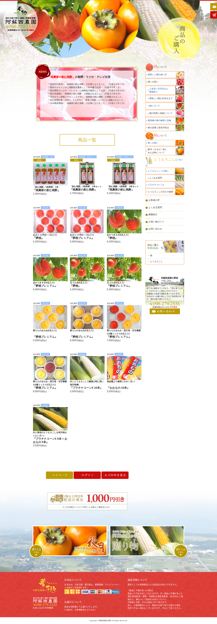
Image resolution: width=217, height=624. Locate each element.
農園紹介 (152, 214)
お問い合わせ (155, 229)
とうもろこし (156, 261)
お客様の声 (154, 200)
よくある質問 (155, 178)
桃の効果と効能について (161, 113)
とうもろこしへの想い (158, 171)
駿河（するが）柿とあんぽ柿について (157, 151)
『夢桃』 (38, 238)
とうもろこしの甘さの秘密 (160, 192)
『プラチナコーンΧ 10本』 (86, 387)
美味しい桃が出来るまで (161, 98)
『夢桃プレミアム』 (82, 238)
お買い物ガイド (156, 222)
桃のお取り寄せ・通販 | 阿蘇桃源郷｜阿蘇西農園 (21, 20)
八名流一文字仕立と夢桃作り (158, 90)
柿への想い (153, 143)
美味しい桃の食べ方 (157, 74)
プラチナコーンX (156, 185)
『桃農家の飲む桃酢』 (46, 190)
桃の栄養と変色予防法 (158, 128)
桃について (154, 106)
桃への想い (153, 82)
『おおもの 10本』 (118, 387)
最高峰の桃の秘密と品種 (159, 120)
